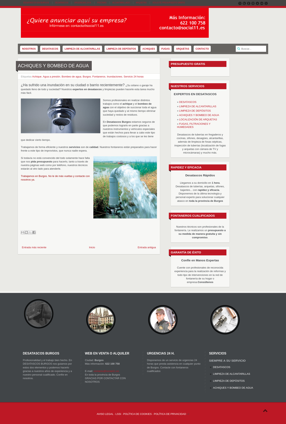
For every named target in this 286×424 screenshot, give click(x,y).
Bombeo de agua (71, 76)
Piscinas (102, 3)
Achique (37, 76)
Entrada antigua (147, 247)
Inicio (92, 247)
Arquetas (141, 3)
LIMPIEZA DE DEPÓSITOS (195, 110)
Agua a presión (51, 76)
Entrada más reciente (34, 247)
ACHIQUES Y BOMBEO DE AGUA (199, 115)
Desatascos (61, 3)
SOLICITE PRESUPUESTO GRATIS (169, 3)
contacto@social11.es (106, 371)
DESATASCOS (187, 101)
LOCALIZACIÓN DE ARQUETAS (198, 119)
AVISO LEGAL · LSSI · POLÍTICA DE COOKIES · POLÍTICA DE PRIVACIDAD (141, 413)
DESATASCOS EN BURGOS (36, 3)
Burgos (87, 76)
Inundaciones (114, 76)
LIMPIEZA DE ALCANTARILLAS (197, 106)
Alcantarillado (121, 3)
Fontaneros (98, 76)
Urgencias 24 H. (82, 3)
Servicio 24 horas (134, 76)
